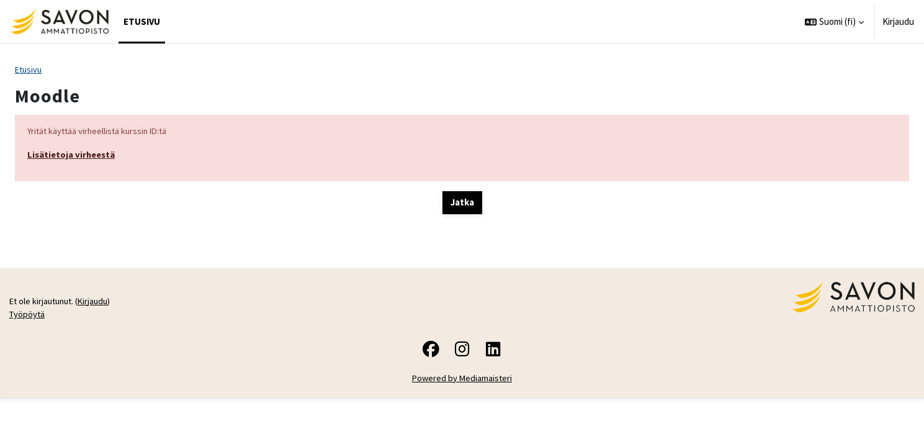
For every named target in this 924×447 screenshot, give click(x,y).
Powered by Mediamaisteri (462, 427)
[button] (834, 21)
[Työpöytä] (59, 21)
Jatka (462, 204)
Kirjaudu (898, 21)
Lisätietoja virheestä (73, 155)
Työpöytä (28, 363)
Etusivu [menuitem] (141, 21)
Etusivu (29, 70)
